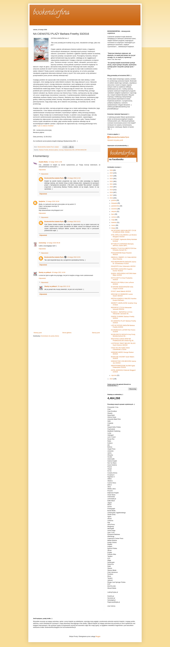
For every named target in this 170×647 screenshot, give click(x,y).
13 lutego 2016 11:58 (55, 162)
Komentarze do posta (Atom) (50, 336)
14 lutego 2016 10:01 (74, 257)
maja (113, 220)
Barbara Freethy (43, 150)
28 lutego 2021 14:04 (58, 272)
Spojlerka (42, 201)
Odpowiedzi (44, 174)
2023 (111, 178)
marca (113, 225)
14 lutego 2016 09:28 (53, 243)
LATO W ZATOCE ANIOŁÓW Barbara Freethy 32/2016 (123, 326)
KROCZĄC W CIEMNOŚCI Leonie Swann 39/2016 (122, 295)
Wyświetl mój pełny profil (115, 140)
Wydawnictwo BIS (69, 150)
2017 (111, 195)
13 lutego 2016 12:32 (74, 178)
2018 (111, 192)
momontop (42, 243)
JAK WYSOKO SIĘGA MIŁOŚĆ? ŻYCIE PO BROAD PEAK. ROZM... (123, 231)
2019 (111, 190)
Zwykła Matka (43, 162)
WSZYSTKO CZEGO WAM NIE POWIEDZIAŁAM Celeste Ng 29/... (123, 339)
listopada (114, 203)
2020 (111, 187)
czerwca (114, 217)
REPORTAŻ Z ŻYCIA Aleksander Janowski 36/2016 (121, 308)
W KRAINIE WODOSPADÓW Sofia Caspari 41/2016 (122, 287)
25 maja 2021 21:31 (64, 286)
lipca (113, 214)
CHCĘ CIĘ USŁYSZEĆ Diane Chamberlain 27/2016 (120, 348)
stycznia (114, 375)
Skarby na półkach (45, 272)
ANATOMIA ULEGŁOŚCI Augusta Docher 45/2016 (121, 269)
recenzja (61, 150)
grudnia (113, 200)
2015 (111, 379)
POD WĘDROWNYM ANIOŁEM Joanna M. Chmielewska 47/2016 (123, 262)
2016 (111, 198)
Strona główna (66, 333)
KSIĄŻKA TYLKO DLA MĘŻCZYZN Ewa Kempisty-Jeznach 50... (123, 249)
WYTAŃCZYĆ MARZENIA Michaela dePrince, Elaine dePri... (122, 244)
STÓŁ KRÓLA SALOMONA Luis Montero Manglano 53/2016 (124, 235)
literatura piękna (53, 150)
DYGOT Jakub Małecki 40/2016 (121, 291)
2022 (111, 181)
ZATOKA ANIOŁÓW (80, 150)
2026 (111, 170)
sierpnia (114, 211)
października (115, 206)
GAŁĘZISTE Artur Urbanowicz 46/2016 (123, 266)
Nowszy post (38, 333)
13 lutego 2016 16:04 (52, 201)
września (114, 209)
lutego (113, 228)
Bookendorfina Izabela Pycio (54, 178)
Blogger (98, 636)
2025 (111, 173)
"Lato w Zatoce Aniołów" (45, 126)
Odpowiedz (42, 170)
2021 (111, 184)
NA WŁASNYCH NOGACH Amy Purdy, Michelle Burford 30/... (123, 335)
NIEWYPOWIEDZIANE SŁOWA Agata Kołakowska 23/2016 (123, 366)
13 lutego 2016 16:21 (74, 221)
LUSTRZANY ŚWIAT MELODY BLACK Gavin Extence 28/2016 (123, 344)
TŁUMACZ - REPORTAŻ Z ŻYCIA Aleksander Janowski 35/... (121, 313)
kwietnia (114, 222)
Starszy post (96, 333)
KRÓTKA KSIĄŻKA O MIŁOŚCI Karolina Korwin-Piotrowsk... (123, 299)
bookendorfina (51, 12)
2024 (111, 176)
